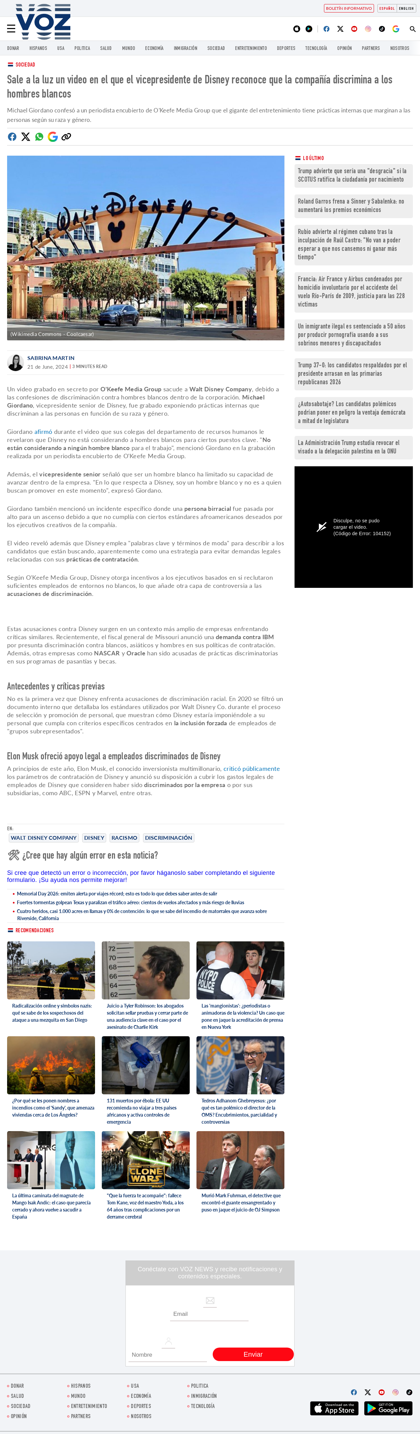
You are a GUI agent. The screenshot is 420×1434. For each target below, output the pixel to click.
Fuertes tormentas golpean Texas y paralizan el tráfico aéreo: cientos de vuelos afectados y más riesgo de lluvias (130, 902)
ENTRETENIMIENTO (251, 48)
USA (60, 48)
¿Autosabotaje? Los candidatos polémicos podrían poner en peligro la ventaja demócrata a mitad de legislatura (352, 413)
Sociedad (216, 48)
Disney (94, 837)
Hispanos (38, 48)
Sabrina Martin (50, 358)
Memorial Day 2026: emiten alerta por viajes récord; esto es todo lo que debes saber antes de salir (117, 893)
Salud (106, 48)
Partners (371, 48)
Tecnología (316, 48)
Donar (13, 48)
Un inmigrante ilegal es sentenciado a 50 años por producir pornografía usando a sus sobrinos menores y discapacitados (352, 335)
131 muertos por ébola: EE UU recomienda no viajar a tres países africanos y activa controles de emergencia (142, 1111)
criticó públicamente (251, 768)
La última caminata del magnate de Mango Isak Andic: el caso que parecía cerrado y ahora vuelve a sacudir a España (51, 1206)
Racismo (124, 837)
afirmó (43, 431)
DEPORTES (286, 48)
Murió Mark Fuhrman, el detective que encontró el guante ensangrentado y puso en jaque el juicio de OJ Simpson (241, 1203)
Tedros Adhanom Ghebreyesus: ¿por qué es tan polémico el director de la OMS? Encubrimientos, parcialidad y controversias (239, 1111)
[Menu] (11, 28)
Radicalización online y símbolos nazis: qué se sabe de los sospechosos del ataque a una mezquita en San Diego (52, 1013)
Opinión (344, 48)
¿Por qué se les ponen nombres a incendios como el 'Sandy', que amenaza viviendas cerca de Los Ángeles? (53, 1108)
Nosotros (399, 48)
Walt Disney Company (44, 837)
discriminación (168, 837)
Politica (82, 48)
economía (154, 48)
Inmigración (185, 48)
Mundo (128, 48)
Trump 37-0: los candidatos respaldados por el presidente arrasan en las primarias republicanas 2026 (352, 374)
